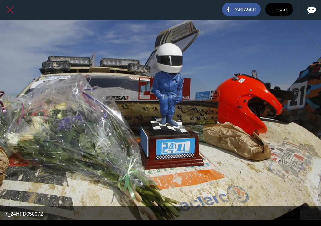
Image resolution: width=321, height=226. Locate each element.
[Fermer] (10, 10)
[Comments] (310, 10)
